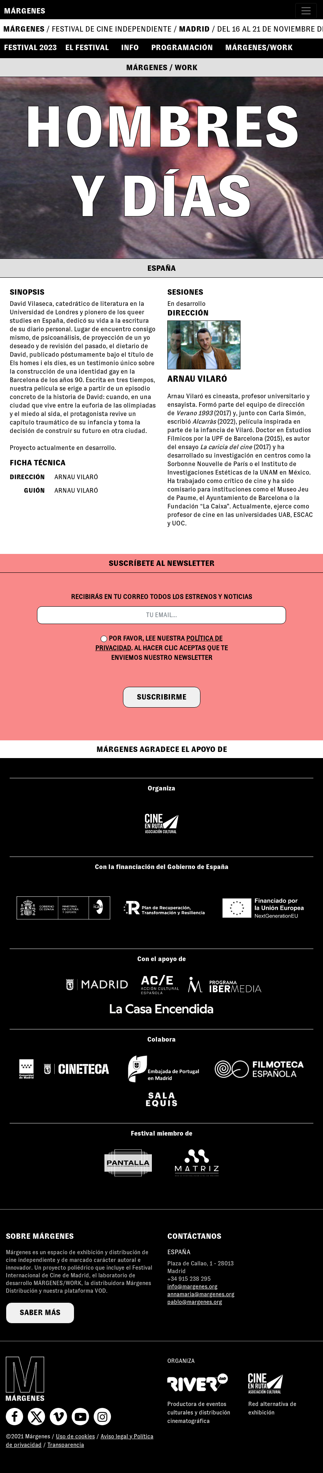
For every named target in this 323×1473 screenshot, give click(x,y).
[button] (90, 47)
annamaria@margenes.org (200, 1294)
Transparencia (65, 1445)
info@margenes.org (192, 1286)
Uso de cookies (75, 1436)
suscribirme (162, 697)
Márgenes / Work (161, 67)
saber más (40, 1313)
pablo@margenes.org (194, 1302)
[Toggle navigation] (306, 10)
